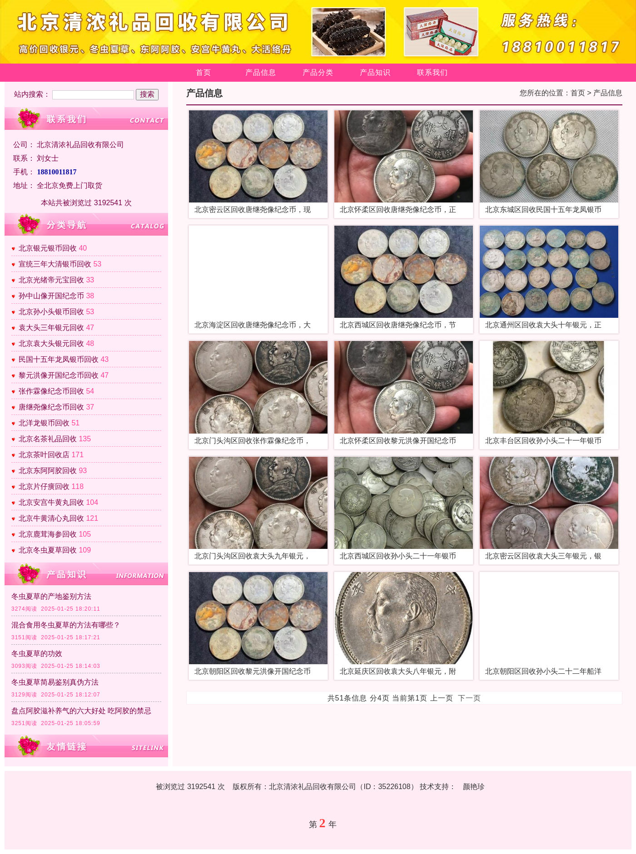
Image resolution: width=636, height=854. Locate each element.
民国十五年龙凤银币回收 (59, 359)
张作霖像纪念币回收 (51, 391)
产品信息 (260, 72)
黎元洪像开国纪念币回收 (59, 375)
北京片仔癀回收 (44, 486)
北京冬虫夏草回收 (48, 550)
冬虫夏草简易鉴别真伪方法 (55, 682)
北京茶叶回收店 (44, 455)
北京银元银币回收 (48, 248)
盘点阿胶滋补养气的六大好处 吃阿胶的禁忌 (81, 711)
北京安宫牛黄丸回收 (51, 502)
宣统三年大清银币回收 (55, 264)
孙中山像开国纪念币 (51, 296)
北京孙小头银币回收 (51, 312)
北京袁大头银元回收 (51, 343)
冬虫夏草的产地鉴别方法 (51, 596)
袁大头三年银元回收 (51, 327)
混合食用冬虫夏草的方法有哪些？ (65, 625)
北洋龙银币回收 (44, 423)
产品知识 (375, 72)
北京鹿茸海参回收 (48, 534)
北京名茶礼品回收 (48, 439)
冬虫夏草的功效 (36, 653)
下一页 (469, 698)
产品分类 (318, 72)
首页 (203, 72)
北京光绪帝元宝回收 (51, 280)
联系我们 (432, 72)
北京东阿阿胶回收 (48, 470)
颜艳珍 (474, 786)
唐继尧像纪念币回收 (51, 407)
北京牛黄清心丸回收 (51, 518)
